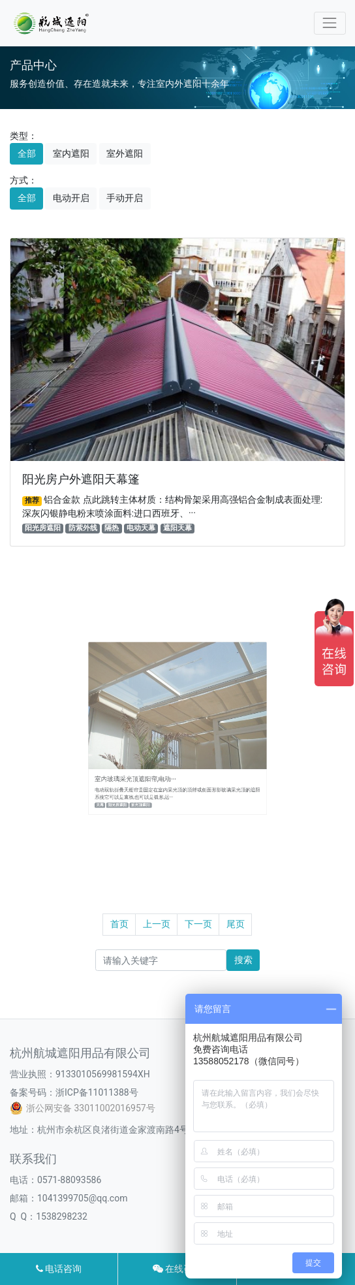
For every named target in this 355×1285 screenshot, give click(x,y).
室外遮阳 (124, 153)
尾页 (235, 924)
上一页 (156, 924)
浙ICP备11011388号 (96, 1092)
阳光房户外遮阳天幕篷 (81, 479)
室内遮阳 (71, 153)
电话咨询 (59, 1268)
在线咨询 (177, 1268)
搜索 (243, 960)
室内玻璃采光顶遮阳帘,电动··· (149, 763)
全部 (27, 153)
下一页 (198, 924)
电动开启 (71, 198)
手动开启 (124, 198)
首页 (119, 924)
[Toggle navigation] (330, 23)
